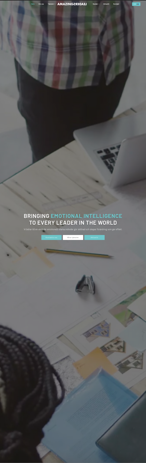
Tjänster (51, 4)
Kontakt (116, 4)
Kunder (95, 4)
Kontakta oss (51, 237)
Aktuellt (106, 4)
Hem (32, 4)
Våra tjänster (73, 237)
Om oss (41, 4)
